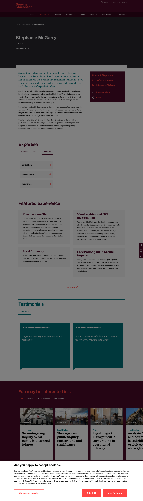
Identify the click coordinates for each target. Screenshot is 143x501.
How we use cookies (115, 491)
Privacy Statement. (43, 494)
